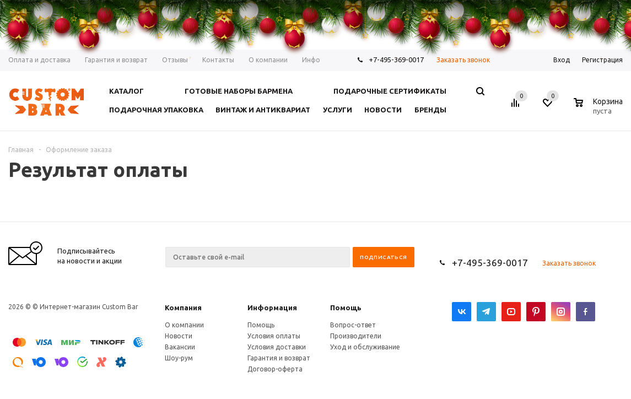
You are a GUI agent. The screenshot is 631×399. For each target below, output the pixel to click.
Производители (355, 335)
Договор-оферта (275, 369)
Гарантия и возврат (278, 358)
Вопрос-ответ (353, 324)
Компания (183, 307)
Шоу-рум (179, 358)
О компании (184, 324)
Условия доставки (276, 347)
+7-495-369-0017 (490, 262)
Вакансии (180, 347)
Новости (178, 335)
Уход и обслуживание (365, 347)
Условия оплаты (273, 335)
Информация (272, 307)
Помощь (346, 307)
